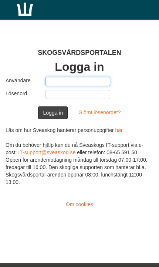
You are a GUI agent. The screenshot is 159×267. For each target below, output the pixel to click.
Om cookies (79, 204)
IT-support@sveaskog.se (46, 152)
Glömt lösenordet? (99, 112)
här (119, 130)
